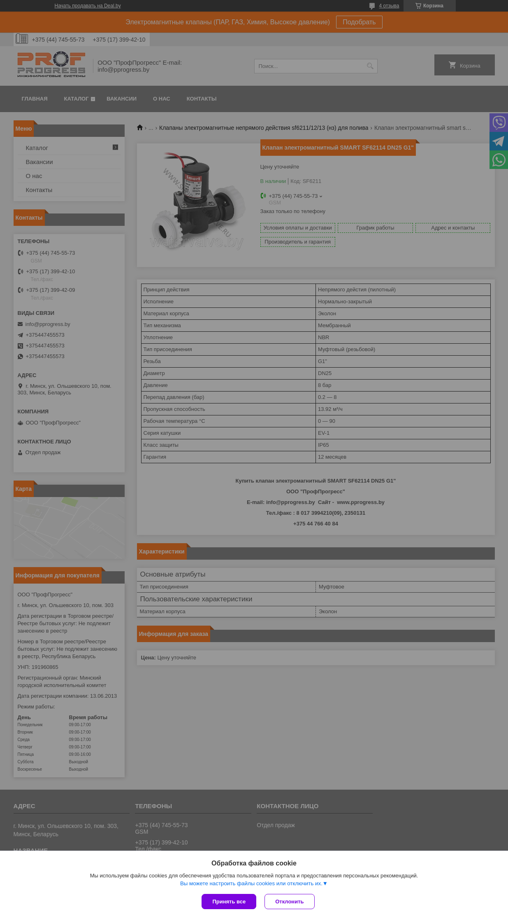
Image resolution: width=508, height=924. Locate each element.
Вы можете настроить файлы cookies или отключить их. (251, 883)
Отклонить (289, 901)
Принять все (229, 901)
